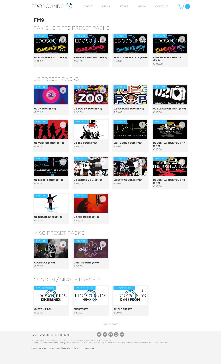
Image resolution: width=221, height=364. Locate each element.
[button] (184, 6)
